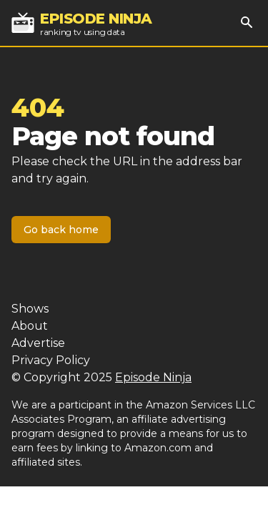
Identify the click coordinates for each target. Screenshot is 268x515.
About (29, 326)
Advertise (38, 343)
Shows (30, 308)
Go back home (61, 229)
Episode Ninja (153, 377)
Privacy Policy (50, 360)
